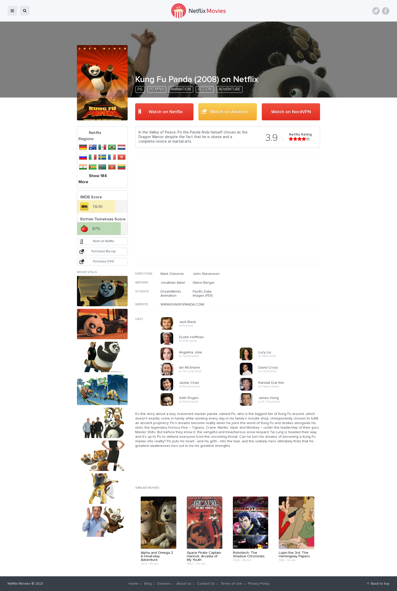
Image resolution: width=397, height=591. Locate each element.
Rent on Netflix (103, 241)
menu (12, 10)
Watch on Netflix (166, 112)
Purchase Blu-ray (103, 251)
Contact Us (206, 583)
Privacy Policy (259, 583)
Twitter (376, 11)
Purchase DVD (103, 261)
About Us (183, 583)
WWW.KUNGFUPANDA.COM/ (183, 304)
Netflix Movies (19, 583)
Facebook (385, 11)
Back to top (380, 583)
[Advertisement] (282, 304)
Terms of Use (231, 583)
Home (133, 583)
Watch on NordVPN (291, 112)
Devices (164, 583)
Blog (148, 583)
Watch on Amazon (229, 112)
